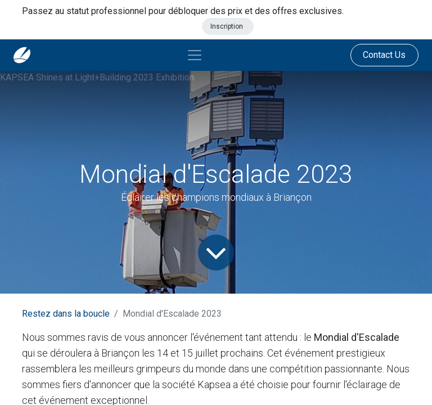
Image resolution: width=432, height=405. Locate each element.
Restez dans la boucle (66, 313)
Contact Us (384, 55)
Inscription (227, 26)
